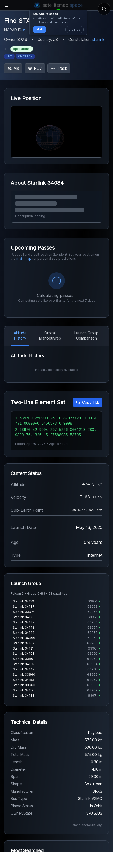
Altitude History (20, 335)
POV (35, 68)
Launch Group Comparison (86, 335)
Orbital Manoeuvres (50, 335)
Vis (13, 68)
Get (39, 29)
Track (59, 68)
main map (23, 259)
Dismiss (74, 29)
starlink (98, 39)
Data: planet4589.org (86, 825)
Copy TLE (87, 402)
